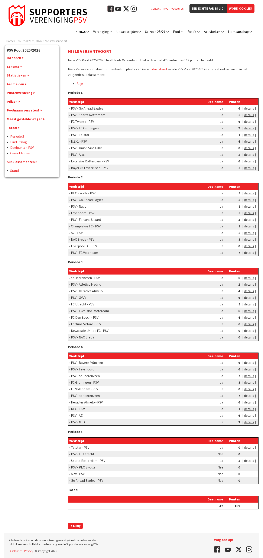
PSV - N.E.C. (79, 422)
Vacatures (177, 8)
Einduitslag (18, 142)
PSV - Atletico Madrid (86, 284)
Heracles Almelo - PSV (87, 402)
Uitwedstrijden (127, 31)
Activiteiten (212, 31)
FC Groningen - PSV (85, 382)
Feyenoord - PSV (82, 213)
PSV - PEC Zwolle (83, 467)
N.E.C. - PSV (79, 141)
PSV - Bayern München (87, 362)
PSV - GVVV (78, 297)
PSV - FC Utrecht (82, 454)
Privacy (28, 551)
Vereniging (101, 31)
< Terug (75, 526)
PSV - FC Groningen (85, 128)
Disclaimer (15, 551)
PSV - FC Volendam (84, 252)
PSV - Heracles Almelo (87, 291)
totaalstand (158, 69)
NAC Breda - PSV (82, 239)
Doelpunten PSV (22, 147)
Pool (176, 31)
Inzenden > (15, 58)
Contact (155, 8)
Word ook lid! (240, 8)
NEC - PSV (78, 409)
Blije (80, 83)
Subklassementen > (22, 162)
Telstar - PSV (80, 447)
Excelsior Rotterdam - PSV (90, 161)
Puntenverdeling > (21, 93)
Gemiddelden (20, 153)
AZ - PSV (77, 233)
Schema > (14, 66)
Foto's (192, 31)
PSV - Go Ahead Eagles (87, 108)
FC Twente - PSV (82, 121)
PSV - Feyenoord (82, 369)
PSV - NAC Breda (82, 337)
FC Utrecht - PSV (82, 304)
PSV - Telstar (80, 135)
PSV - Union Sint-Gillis (87, 148)
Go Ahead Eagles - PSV (87, 480)
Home (10, 41)
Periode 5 (17, 136)
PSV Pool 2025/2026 (29, 41)
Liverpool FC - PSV (84, 246)
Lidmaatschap (238, 31)
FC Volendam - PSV (84, 389)
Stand (14, 170)
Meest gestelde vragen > (26, 119)
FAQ (165, 8)
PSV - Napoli (79, 206)
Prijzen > (13, 101)
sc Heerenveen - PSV (85, 278)
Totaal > (13, 128)
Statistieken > (18, 75)
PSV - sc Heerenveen (85, 376)
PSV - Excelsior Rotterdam (90, 311)
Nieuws (80, 31)
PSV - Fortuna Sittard (86, 219)
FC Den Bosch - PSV (84, 317)
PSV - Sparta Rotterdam (88, 115)
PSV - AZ (77, 415)
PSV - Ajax (78, 154)
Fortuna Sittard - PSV (86, 324)
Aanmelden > (17, 84)
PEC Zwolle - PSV (83, 193)
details (249, 108)
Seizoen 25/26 (155, 31)
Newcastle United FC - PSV (89, 330)
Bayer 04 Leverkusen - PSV (89, 168)
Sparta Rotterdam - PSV (88, 460)
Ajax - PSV (78, 474)
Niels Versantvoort (56, 41)
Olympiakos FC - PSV (86, 226)
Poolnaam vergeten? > (24, 110)
